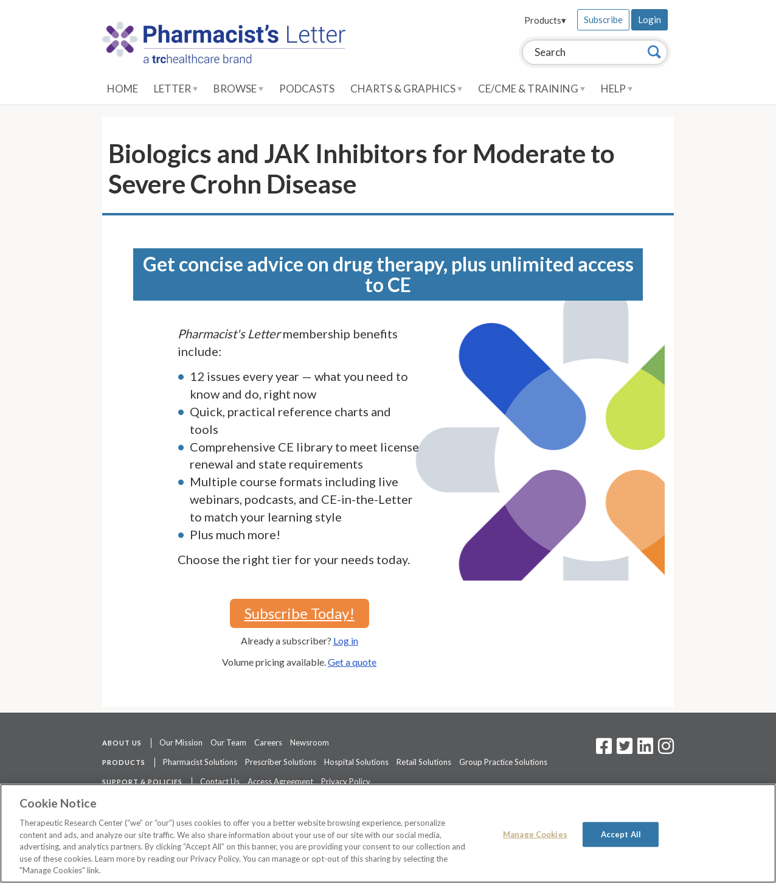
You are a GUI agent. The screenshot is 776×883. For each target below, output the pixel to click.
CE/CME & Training (531, 88)
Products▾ (545, 20)
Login (649, 19)
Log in (345, 640)
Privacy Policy (345, 781)
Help (616, 88)
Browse (238, 88)
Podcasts (306, 88)
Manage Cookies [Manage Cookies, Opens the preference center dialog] (535, 834)
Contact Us (220, 781)
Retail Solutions (424, 762)
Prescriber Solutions (280, 762)
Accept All (621, 834)
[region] (388, 833)
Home (122, 88)
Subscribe (603, 19)
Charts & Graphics (406, 88)
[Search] (654, 52)
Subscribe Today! (299, 613)
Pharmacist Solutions (200, 762)
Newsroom (309, 742)
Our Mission (181, 742)
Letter (176, 88)
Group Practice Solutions (503, 762)
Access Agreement (280, 781)
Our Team (228, 742)
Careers (268, 742)
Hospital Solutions (356, 762)
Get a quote (352, 662)
